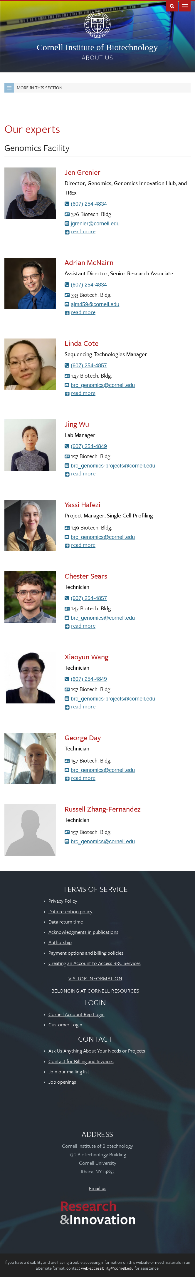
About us (97, 58)
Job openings (62, 1081)
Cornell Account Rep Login (76, 1014)
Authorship (60, 942)
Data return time (65, 921)
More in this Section (33, 88)
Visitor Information (95, 978)
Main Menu (185, 5)
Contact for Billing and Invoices (81, 1061)
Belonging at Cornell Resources (95, 990)
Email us (97, 1188)
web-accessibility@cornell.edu (107, 1268)
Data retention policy (70, 911)
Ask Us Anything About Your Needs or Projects (96, 1050)
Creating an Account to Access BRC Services (94, 963)
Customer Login (65, 1024)
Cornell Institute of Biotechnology (97, 47)
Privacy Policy (62, 900)
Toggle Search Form (172, 5)
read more (91, 232)
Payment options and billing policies (85, 952)
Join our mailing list (68, 1071)
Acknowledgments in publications (83, 932)
